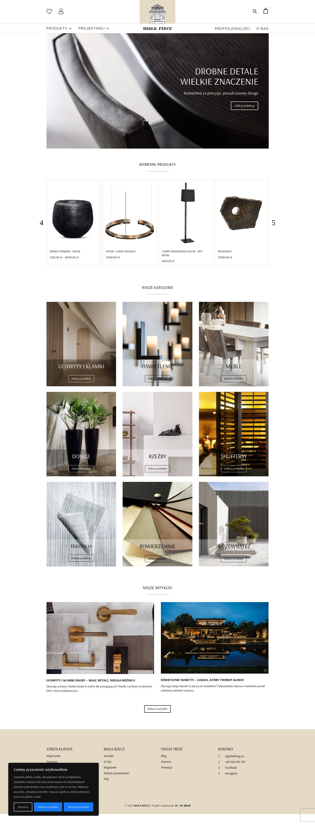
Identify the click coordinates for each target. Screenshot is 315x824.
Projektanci (94, 28)
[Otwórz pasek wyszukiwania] (255, 11)
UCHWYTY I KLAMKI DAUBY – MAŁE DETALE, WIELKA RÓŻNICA (90, 690)
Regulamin (110, 777)
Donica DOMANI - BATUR (65, 261)
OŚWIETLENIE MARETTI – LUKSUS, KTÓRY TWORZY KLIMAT (202, 690)
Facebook (231, 778)
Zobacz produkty (81, 388)
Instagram (231, 783)
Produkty (59, 28)
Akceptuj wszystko (78, 807)
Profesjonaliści (232, 29)
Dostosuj (23, 807)
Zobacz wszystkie (157, 719)
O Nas (263, 29)
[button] (274, 232)
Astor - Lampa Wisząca (121, 261)
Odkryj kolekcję (245, 116)
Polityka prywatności (116, 783)
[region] (53, 789)
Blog (163, 766)
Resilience (225, 261)
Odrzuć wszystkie (48, 807)
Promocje (166, 777)
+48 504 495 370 (235, 772)
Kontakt (109, 766)
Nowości (166, 772)
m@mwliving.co (234, 766)
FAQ (106, 789)
